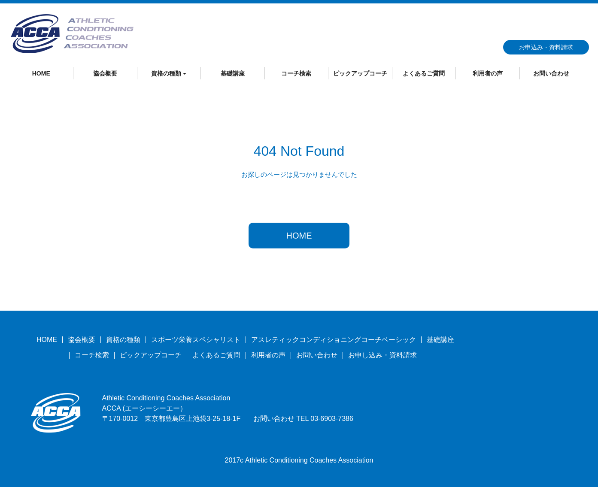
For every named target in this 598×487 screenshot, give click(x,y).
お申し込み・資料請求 (382, 355)
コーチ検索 (296, 73)
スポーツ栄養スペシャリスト (195, 339)
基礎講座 (233, 73)
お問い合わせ (551, 73)
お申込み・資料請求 (546, 47)
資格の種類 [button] (168, 73)
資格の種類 (123, 339)
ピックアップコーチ (360, 73)
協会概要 (105, 73)
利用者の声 (488, 73)
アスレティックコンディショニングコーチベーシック (333, 339)
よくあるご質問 (424, 73)
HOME (41, 73)
